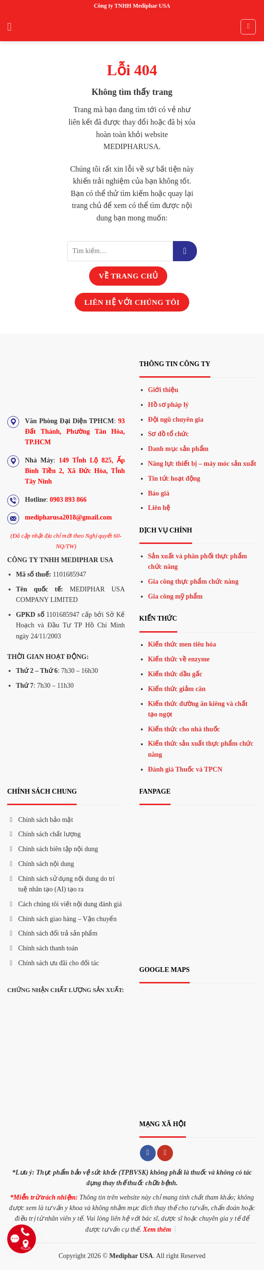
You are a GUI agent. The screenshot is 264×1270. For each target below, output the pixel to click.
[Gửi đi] (185, 251)
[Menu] (13, 26)
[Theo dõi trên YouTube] (165, 1153)
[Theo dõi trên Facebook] (148, 1153)
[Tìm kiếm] (248, 27)
